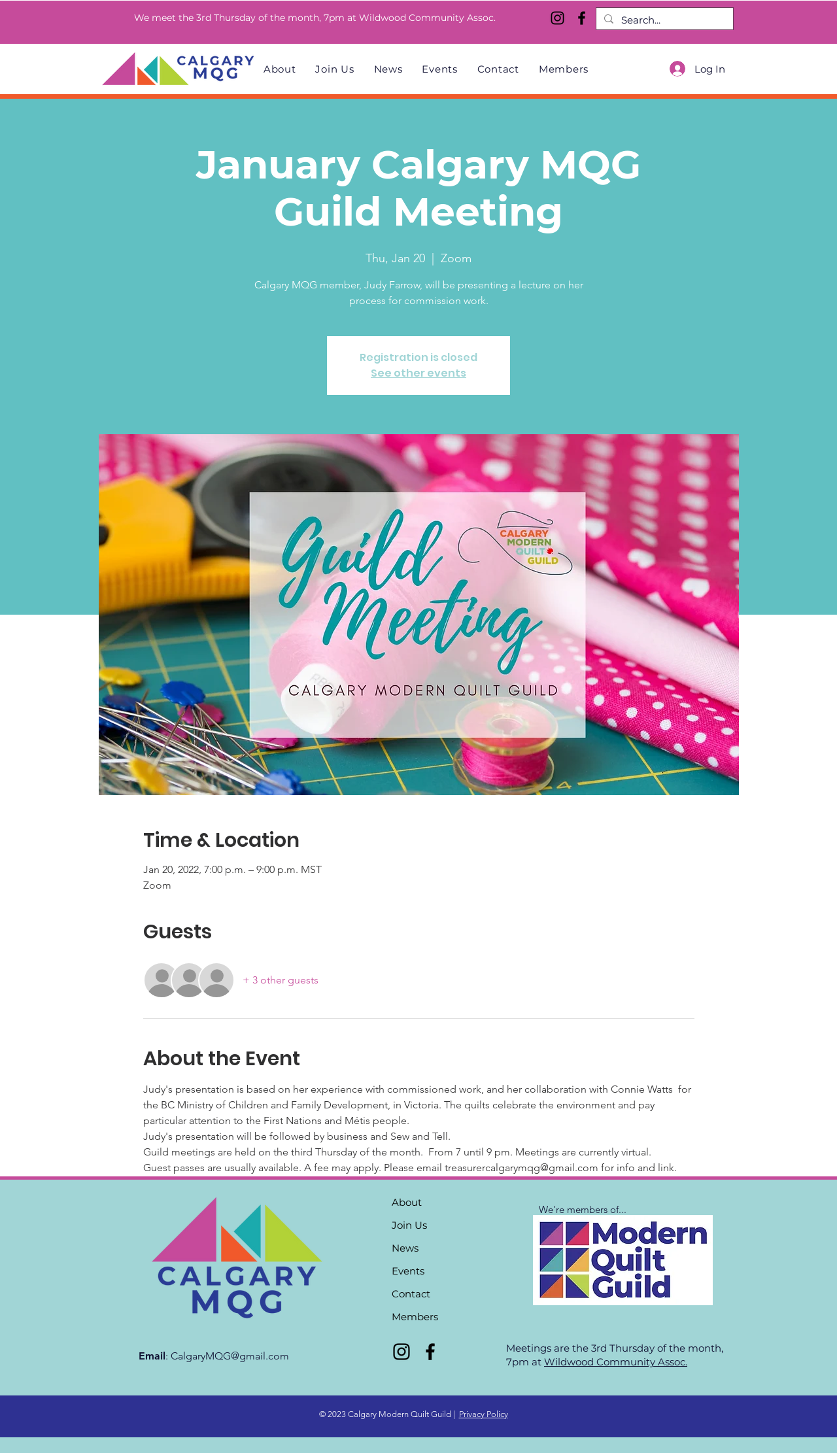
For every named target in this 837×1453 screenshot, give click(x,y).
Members (415, 1316)
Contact (411, 1294)
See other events (418, 373)
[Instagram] (557, 18)
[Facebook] (581, 18)
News (405, 1248)
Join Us (409, 1225)
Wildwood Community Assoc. (615, 1362)
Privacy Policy (483, 1414)
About (407, 1202)
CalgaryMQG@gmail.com (230, 1356)
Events (408, 1271)
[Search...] (663, 20)
